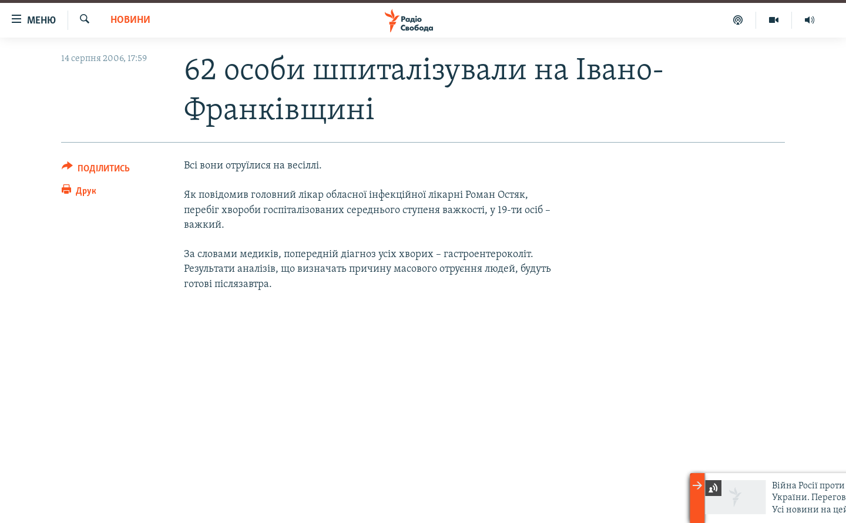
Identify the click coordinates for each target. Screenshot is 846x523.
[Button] (96, 170)
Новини (130, 20)
